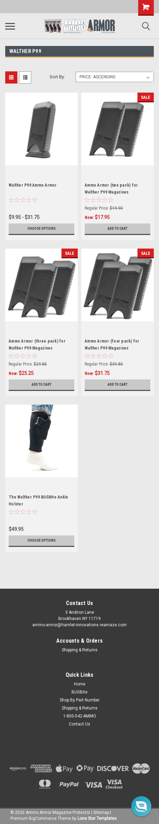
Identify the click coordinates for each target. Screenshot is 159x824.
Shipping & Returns (80, 650)
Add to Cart (117, 228)
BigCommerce (43, 818)
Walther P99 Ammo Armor (33, 185)
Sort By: (57, 76)
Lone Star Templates (97, 818)
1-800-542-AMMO (79, 716)
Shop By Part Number (80, 700)
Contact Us (79, 724)
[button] (141, 806)
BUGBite (79, 692)
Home (79, 684)
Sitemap (101, 812)
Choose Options (41, 228)
